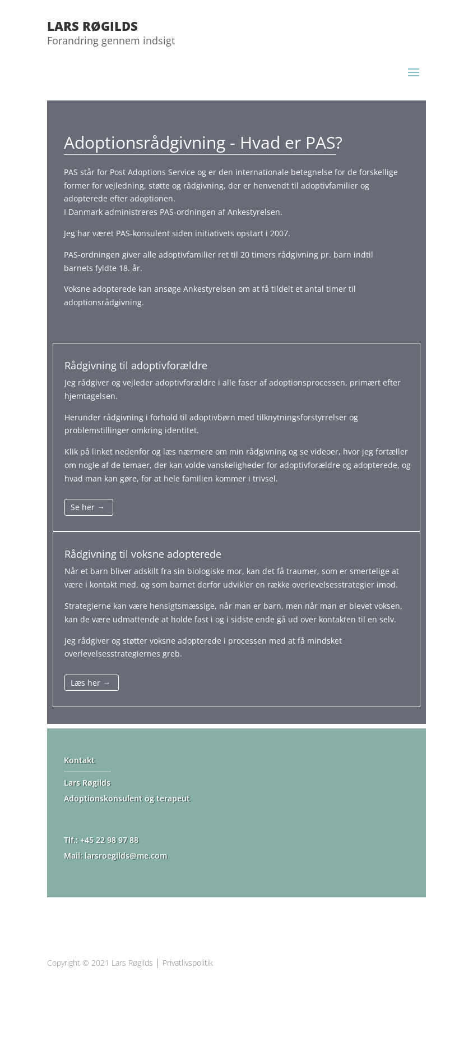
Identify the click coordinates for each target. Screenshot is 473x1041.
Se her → (88, 507)
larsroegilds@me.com (126, 855)
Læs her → (90, 682)
